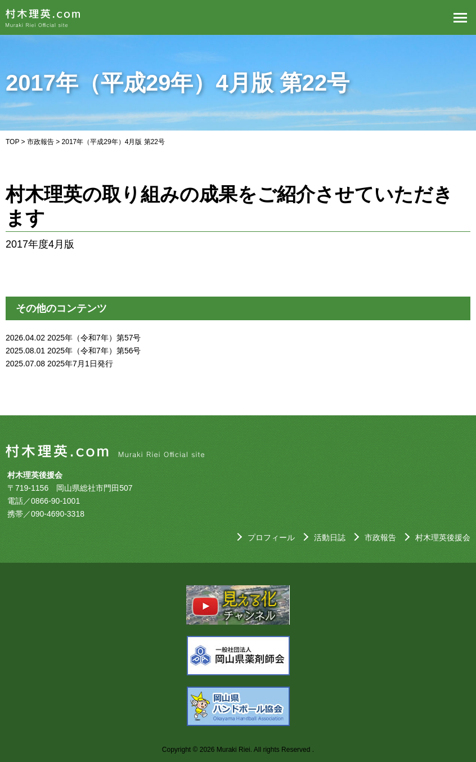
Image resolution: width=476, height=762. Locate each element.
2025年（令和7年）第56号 (94, 350)
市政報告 (40, 142)
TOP (12, 142)
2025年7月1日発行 (80, 363)
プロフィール (271, 537)
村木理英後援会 (442, 537)
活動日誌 (329, 537)
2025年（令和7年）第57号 (94, 337)
